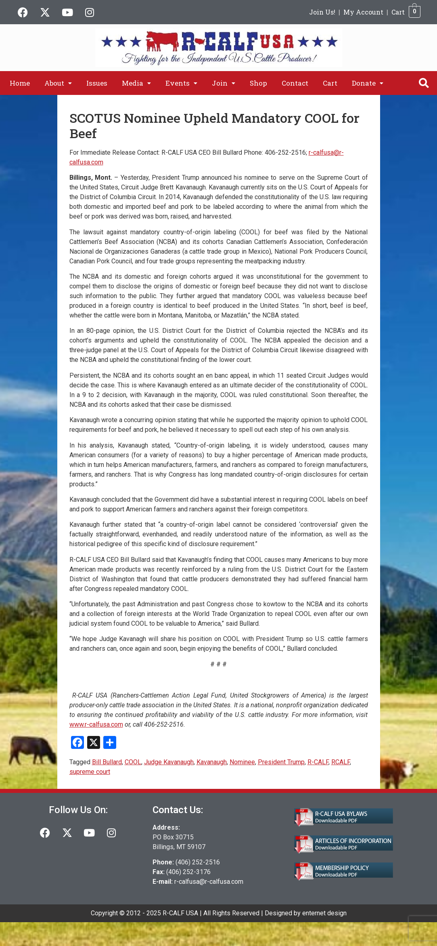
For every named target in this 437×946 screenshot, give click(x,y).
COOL (133, 762)
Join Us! (322, 12)
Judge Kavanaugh (169, 762)
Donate (367, 83)
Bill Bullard (107, 762)
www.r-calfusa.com (96, 724)
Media (136, 83)
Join (223, 83)
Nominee (242, 762)
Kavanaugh (212, 762)
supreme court (89, 772)
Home (20, 83)
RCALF (340, 762)
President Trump (281, 762)
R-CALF (317, 762)
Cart (398, 12)
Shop (258, 83)
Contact (295, 83)
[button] (58, 83)
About (58, 83)
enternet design (324, 913)
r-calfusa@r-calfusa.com (208, 881)
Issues (96, 83)
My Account (363, 12)
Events (181, 83)
